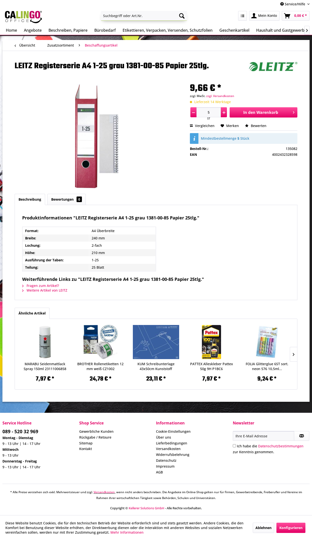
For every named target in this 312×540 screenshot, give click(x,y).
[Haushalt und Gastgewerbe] (281, 30)
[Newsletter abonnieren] (301, 436)
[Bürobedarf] (105, 30)
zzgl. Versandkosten (220, 96)
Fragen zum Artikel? (40, 285)
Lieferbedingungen (171, 443)
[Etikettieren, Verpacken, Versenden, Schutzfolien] (167, 30)
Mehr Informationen (127, 532)
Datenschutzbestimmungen (280, 446)
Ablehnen (263, 527)
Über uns (163, 437)
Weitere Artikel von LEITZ (44, 290)
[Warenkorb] (296, 16)
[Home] (11, 30)
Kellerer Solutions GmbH (146, 508)
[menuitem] (144, 16)
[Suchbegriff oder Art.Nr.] (144, 16)
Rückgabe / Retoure (95, 437)
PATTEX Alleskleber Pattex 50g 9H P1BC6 (211, 366)
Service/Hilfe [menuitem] (293, 4)
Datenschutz (166, 460)
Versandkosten (168, 448)
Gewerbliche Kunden (96, 431)
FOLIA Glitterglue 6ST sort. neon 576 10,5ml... (267, 366)
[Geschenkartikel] (234, 30)
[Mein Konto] (264, 16)
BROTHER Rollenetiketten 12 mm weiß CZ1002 (100, 366)
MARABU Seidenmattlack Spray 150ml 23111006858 (45, 366)
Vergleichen (202, 125)
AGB (159, 472)
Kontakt (85, 448)
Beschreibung (30, 199)
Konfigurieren (290, 527)
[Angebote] (32, 30)
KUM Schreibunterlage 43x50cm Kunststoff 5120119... (156, 366)
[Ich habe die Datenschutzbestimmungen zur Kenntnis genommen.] (234, 445)
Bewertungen (66, 199)
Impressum (165, 466)
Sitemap (86, 443)
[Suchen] (182, 16)
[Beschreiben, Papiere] (68, 30)
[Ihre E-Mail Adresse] (263, 436)
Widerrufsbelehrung (172, 454)
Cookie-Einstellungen (173, 431)
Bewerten (255, 125)
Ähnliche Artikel (32, 313)
